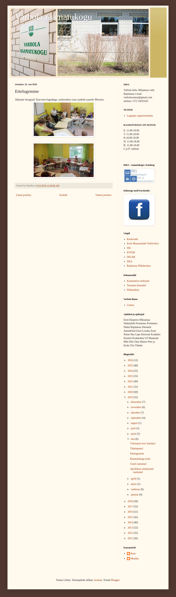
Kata (133, 553)
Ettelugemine (137, 453)
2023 (131, 376)
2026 (131, 360)
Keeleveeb (132, 239)
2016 (131, 511)
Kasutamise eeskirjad (138, 281)
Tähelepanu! (136, 448)
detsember (136, 402)
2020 (131, 392)
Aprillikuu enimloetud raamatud (142, 471)
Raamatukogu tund (140, 458)
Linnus (130, 305)
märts (134, 484)
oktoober (136, 412)
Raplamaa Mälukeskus (139, 265)
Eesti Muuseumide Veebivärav (143, 243)
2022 (131, 381)
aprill (134, 478)
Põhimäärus (133, 289)
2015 (131, 517)
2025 (131, 365)
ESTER (131, 252)
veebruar (135, 489)
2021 (131, 386)
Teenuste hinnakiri (136, 285)
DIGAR (131, 257)
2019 (131, 397)
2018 (131, 501)
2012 (131, 533)
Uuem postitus (23, 195)
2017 (131, 506)
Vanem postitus (103, 195)
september (136, 417)
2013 (131, 527)
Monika (135, 558)
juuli (133, 428)
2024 (131, 371)
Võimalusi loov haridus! (143, 443)
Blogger (115, 580)
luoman (98, 580)
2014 (131, 522)
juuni (134, 433)
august (134, 423)
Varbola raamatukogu (53, 17)
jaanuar (135, 494)
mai (133, 439)
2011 (130, 538)
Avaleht (63, 195)
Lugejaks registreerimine (140, 115)
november (136, 407)
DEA (129, 261)
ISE (129, 248)
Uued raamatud (138, 463)
